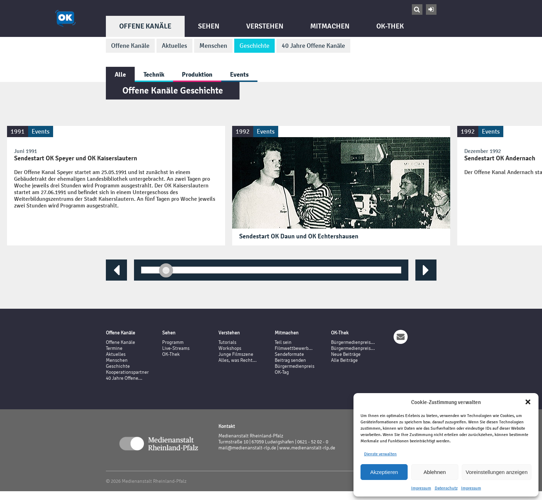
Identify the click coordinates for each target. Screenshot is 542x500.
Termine (114, 348)
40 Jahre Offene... (124, 378)
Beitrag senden (290, 360)
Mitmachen (330, 26)
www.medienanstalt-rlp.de (307, 448)
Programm (173, 342)
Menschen (213, 46)
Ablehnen (434, 472)
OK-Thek (390, 26)
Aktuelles (174, 46)
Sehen (208, 26)
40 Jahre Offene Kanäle (313, 46)
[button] (527, 401)
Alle (120, 74)
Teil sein (283, 342)
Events (239, 74)
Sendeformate (289, 354)
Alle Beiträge (344, 360)
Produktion (197, 74)
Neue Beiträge (346, 354)
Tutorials (227, 342)
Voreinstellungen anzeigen (497, 472)
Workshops (229, 348)
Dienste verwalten (380, 453)
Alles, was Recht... (237, 360)
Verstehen (264, 26)
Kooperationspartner (127, 372)
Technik (154, 74)
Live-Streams (176, 348)
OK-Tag (282, 372)
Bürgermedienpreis (294, 366)
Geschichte (254, 46)
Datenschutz (446, 488)
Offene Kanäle (145, 26)
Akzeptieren (384, 472)
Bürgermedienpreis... (353, 342)
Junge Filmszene (235, 354)
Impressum (421, 488)
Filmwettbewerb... (294, 348)
